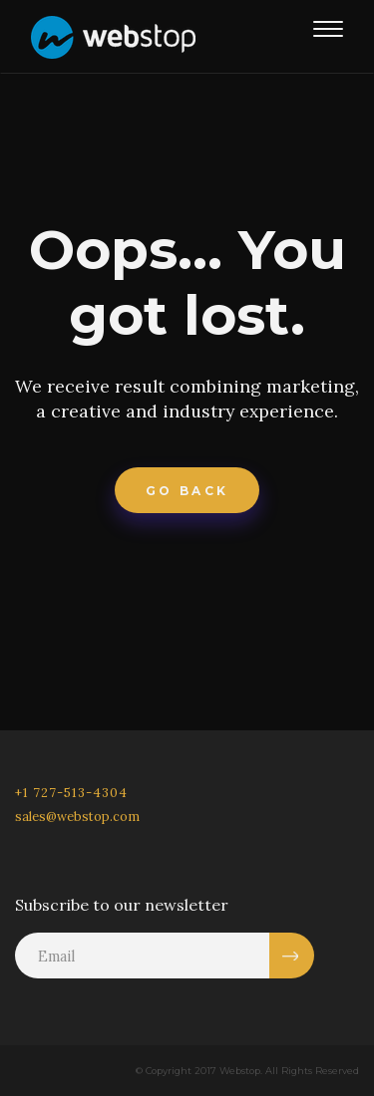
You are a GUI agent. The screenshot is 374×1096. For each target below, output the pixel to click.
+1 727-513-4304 (71, 792)
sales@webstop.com (77, 816)
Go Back (187, 490)
